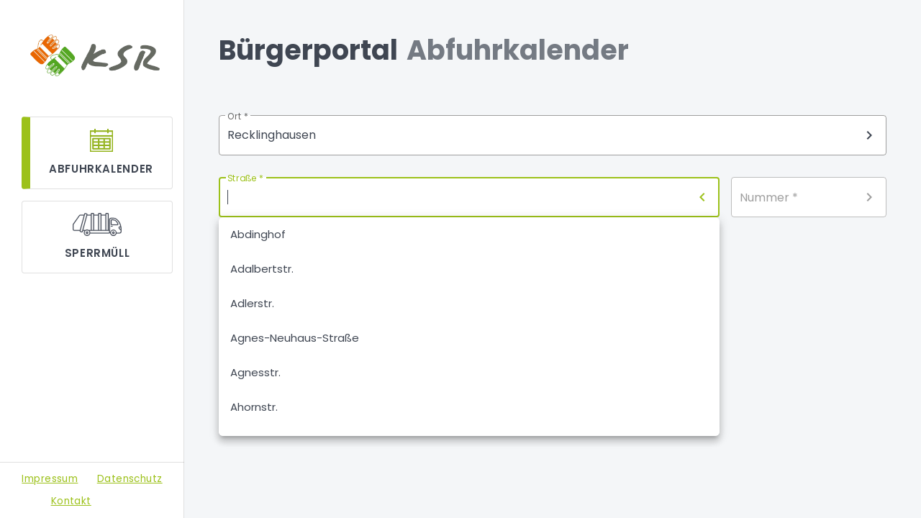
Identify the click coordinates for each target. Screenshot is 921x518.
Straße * (245, 178)
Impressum (50, 479)
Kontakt (71, 501)
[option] (469, 234)
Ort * (237, 117)
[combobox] (552, 135)
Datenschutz (130, 479)
